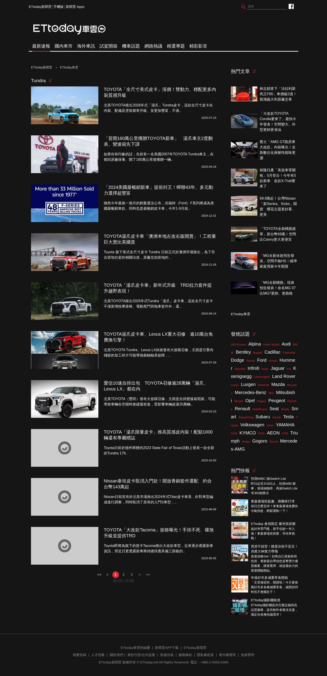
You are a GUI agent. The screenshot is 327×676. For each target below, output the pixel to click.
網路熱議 (153, 46)
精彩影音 (198, 46)
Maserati (263, 385)
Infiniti (253, 368)
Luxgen (248, 384)
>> (148, 575)
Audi (286, 343)
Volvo (270, 425)
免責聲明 (247, 655)
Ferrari (250, 360)
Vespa (246, 441)
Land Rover (283, 376)
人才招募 (98, 655)
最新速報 (41, 46)
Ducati (274, 441)
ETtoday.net (149, 662)
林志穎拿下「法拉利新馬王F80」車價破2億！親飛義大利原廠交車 (278, 94)
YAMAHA (285, 424)
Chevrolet (289, 352)
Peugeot (276, 400)
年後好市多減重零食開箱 (269, 577)
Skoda (285, 409)
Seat (274, 408)
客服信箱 (167, 655)
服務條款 (185, 655)
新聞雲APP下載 (167, 648)
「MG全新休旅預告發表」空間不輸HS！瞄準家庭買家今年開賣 (278, 261)
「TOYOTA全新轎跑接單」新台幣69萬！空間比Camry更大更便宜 (278, 234)
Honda (273, 360)
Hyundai (240, 368)
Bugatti (257, 352)
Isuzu (265, 368)
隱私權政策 (205, 655)
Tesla (288, 416)
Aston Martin (271, 344)
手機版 (58, 7)
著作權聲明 (227, 655)
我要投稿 (79, 655)
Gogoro (259, 440)
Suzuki (276, 417)
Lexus (235, 385)
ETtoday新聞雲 (40, 7)
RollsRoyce (259, 409)
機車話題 (131, 46)
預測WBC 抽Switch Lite (268, 478)
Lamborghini (262, 377)
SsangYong (245, 417)
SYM (234, 433)
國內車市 (64, 46)
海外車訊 (86, 46)
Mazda (278, 384)
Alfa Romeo (238, 344)
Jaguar (278, 368)
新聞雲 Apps (75, 7)
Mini (271, 393)
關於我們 (116, 655)
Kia (289, 368)
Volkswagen (252, 424)
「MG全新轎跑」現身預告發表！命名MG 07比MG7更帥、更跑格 (278, 288)
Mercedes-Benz (250, 392)
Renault (242, 408)
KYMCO (247, 432)
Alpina (254, 343)
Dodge (237, 360)
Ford (261, 360)
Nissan (238, 401)
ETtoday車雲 (74, 29)
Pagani (261, 401)
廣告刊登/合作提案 (141, 655)
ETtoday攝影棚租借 (265, 600)
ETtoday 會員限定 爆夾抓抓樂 (273, 524)
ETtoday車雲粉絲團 (291, 6)
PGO (261, 433)
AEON (273, 432)
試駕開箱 (108, 46)
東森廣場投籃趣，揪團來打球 (273, 501)
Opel (250, 400)
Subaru (262, 416)
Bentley (243, 352)
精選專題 (176, 46)
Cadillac (272, 352)
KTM (285, 433)
